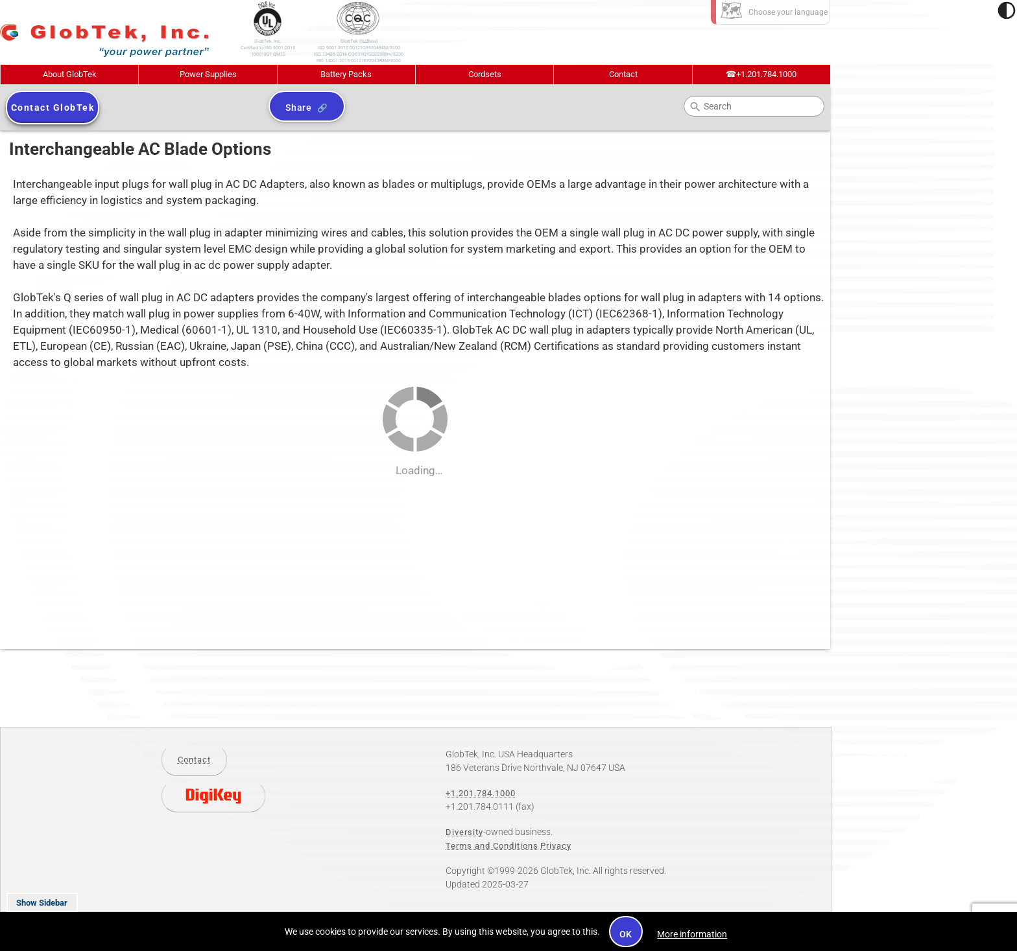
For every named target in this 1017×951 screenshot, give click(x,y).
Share (298, 107)
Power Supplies (208, 74)
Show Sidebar (41, 903)
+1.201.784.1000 (761, 74)
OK (626, 934)
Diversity (464, 832)
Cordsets (484, 74)
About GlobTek (70, 74)
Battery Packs (346, 74)
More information (692, 934)
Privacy (555, 846)
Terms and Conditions (492, 846)
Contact (623, 74)
